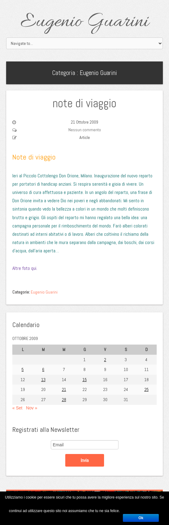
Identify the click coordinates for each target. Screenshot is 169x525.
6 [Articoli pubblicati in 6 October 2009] (43, 369)
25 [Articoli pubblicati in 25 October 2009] (146, 389)
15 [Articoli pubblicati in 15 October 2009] (84, 379)
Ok (141, 518)
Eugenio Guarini (84, 22)
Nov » (31, 407)
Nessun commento (84, 129)
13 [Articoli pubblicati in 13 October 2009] (43, 379)
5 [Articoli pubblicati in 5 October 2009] (23, 369)
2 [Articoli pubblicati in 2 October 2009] (105, 359)
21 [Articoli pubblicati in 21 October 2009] (64, 389)
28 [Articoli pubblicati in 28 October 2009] (64, 399)
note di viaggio (84, 103)
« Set (17, 407)
